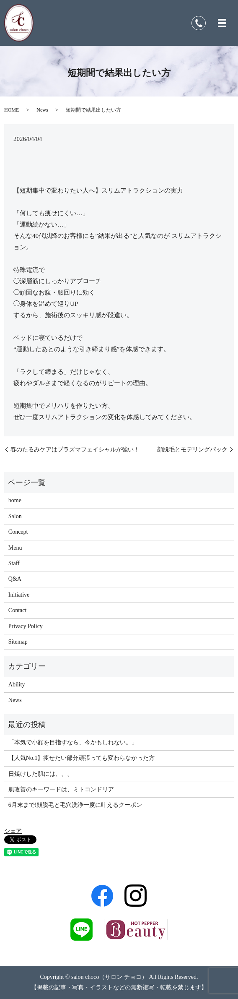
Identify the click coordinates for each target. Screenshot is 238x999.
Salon (15, 516)
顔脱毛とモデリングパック (192, 449)
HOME (11, 110)
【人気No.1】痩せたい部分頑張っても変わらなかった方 (81, 758)
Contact (17, 610)
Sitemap (18, 642)
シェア (13, 831)
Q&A (14, 579)
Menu (15, 548)
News (42, 110)
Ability (16, 684)
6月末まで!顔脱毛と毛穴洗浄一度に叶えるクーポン (75, 805)
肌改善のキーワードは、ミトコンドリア (61, 789)
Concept (18, 532)
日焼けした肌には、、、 (40, 774)
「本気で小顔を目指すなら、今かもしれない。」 (72, 742)
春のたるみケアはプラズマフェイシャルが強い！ (75, 449)
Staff (14, 563)
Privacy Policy (25, 626)
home (14, 500)
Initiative (19, 595)
